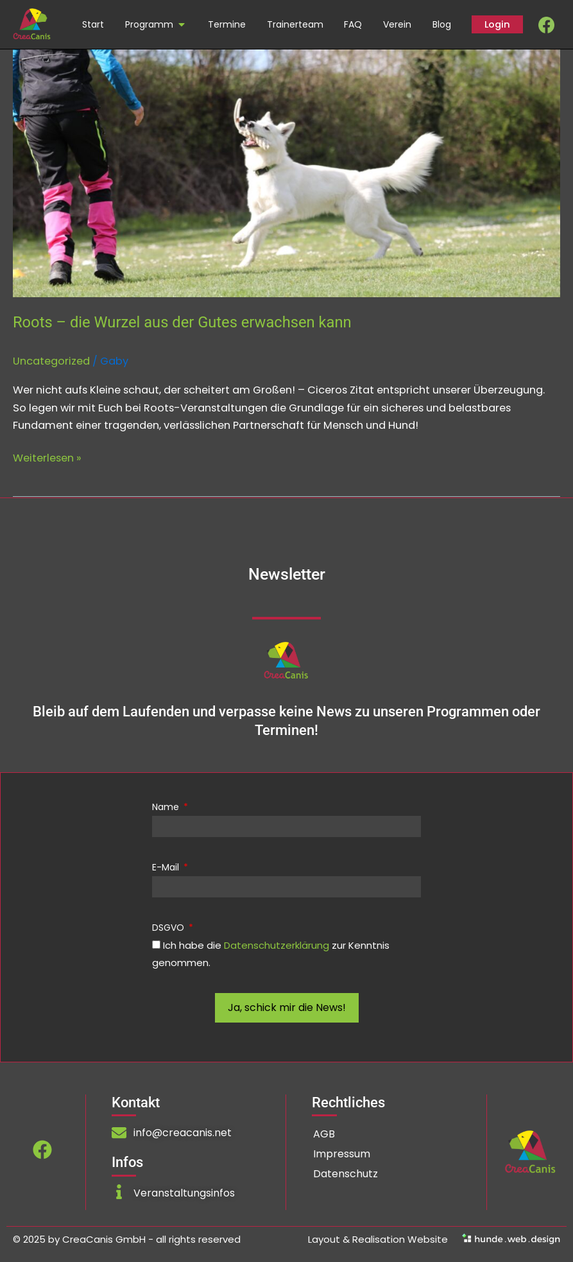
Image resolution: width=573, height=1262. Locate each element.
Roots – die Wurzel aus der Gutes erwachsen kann (182, 322)
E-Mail (167, 867)
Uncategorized (51, 361)
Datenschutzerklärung (276, 945)
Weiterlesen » (47, 457)
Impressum (341, 1153)
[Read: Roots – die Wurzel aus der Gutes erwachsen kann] (286, 172)
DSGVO (169, 927)
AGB (324, 1134)
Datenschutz (345, 1173)
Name (167, 806)
